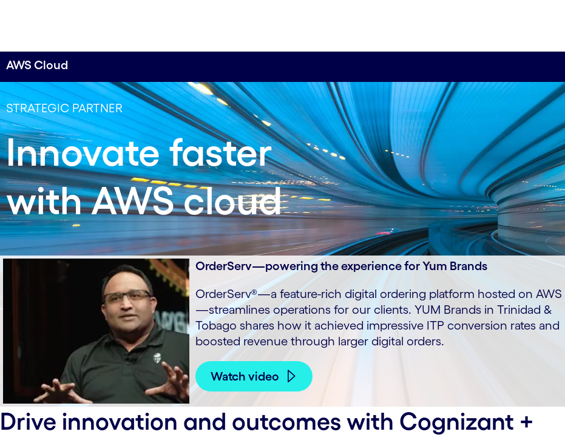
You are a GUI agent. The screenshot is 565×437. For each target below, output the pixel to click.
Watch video (245, 376)
